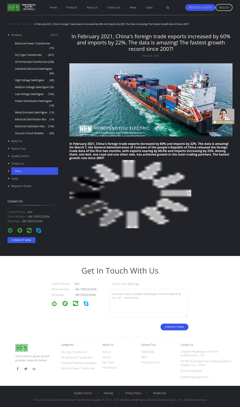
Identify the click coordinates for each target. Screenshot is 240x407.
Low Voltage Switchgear (34, 94)
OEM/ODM (147, 352)
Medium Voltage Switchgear (34, 87)
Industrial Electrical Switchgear (34, 71)
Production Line (150, 362)
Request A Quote (200, 7)
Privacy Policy (133, 393)
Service (106, 357)
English (224, 7)
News (133, 7)
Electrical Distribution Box (34, 119)
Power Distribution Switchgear (34, 103)
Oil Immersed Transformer (34, 62)
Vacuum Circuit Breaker (34, 133)
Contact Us (113, 7)
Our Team (108, 362)
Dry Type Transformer (34, 55)
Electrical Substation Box (34, 126)
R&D (144, 357)
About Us (92, 7)
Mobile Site (159, 393)
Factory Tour (18, 148)
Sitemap (108, 393)
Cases (149, 7)
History (106, 352)
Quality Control (20, 156)
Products (72, 7)
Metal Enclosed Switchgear (34, 112)
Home (53, 7)
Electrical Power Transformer (34, 46)
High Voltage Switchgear (34, 80)
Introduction (109, 367)
